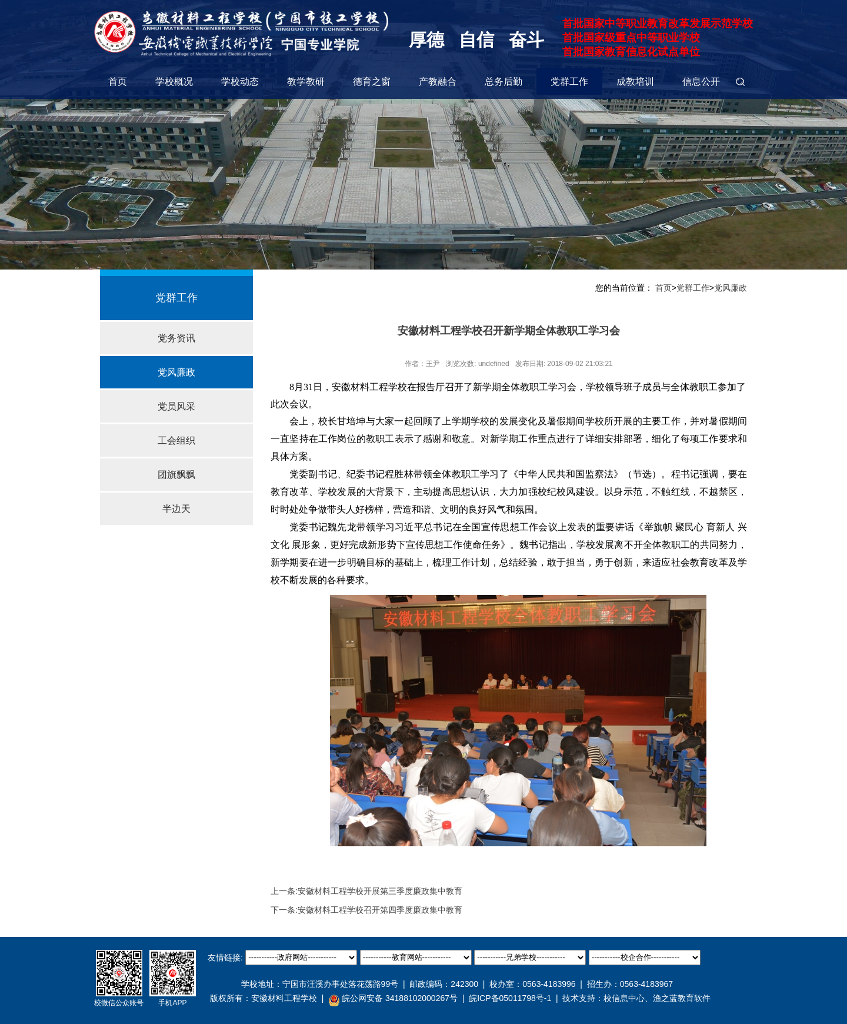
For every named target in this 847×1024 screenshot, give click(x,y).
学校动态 (240, 82)
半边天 (176, 509)
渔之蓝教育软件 (682, 998)
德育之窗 (372, 82)
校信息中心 (624, 998)
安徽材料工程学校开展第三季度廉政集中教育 (380, 891)
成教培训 (635, 82)
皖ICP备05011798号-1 (510, 998)
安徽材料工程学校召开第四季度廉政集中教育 (380, 910)
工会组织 (176, 440)
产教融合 (437, 82)
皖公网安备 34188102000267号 (393, 998)
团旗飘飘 (176, 475)
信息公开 (701, 82)
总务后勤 (503, 82)
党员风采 (176, 406)
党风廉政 (176, 372)
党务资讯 (176, 338)
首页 (117, 82)
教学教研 (306, 82)
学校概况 (174, 82)
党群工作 (569, 82)
